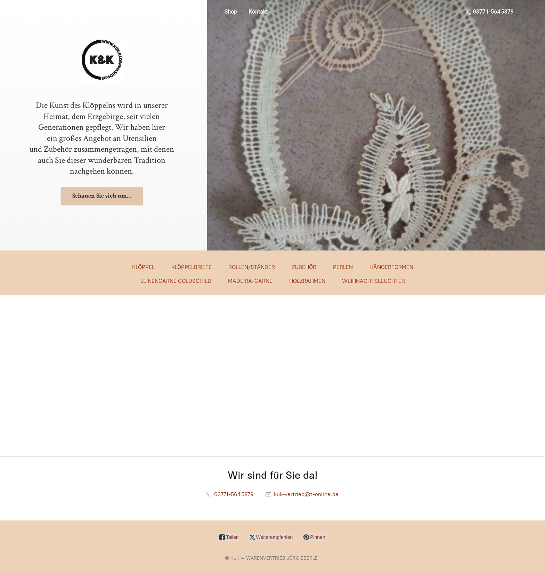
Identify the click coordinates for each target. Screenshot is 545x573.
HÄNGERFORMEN (391, 267)
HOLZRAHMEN (307, 281)
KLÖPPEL (143, 267)
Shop (230, 11)
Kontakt (258, 11)
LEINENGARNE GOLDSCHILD (175, 281)
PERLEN (343, 267)
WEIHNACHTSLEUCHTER (373, 281)
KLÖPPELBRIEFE (191, 267)
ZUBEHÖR (304, 267)
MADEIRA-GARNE (250, 281)
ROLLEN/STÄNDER (251, 267)
